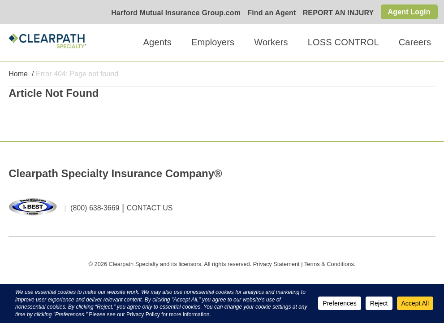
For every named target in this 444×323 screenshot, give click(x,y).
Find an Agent (271, 13)
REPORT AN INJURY (338, 13)
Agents (157, 42)
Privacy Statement (276, 264)
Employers (212, 42)
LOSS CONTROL (343, 42)
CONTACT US (150, 208)
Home (18, 74)
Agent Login (409, 12)
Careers (415, 42)
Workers (271, 42)
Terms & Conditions (329, 264)
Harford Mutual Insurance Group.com (176, 13)
